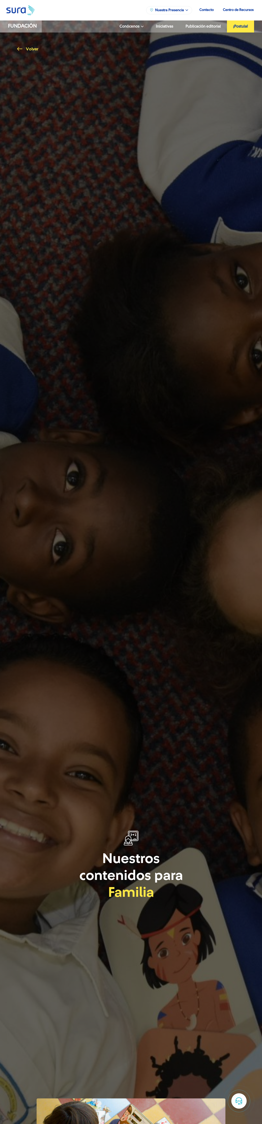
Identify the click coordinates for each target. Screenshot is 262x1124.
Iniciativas (164, 26)
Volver (27, 49)
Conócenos (131, 26)
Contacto (206, 10)
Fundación (22, 26)
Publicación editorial (203, 26)
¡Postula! (240, 26)
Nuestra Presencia (169, 10)
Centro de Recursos (238, 10)
